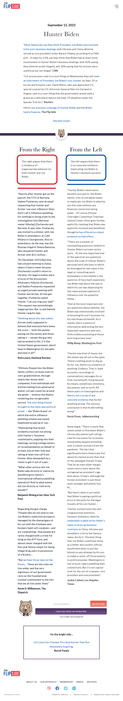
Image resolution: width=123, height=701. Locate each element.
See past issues (61, 120)
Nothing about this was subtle (36, 318)
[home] (12, 6)
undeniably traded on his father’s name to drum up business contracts (86, 525)
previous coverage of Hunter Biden (56, 107)
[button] (117, 7)
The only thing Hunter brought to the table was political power (37, 407)
